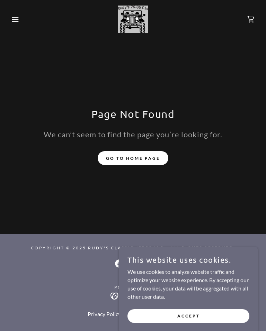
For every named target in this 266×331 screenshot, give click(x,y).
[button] (13, 19)
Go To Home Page (133, 158)
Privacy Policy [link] (104, 314)
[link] (133, 19)
